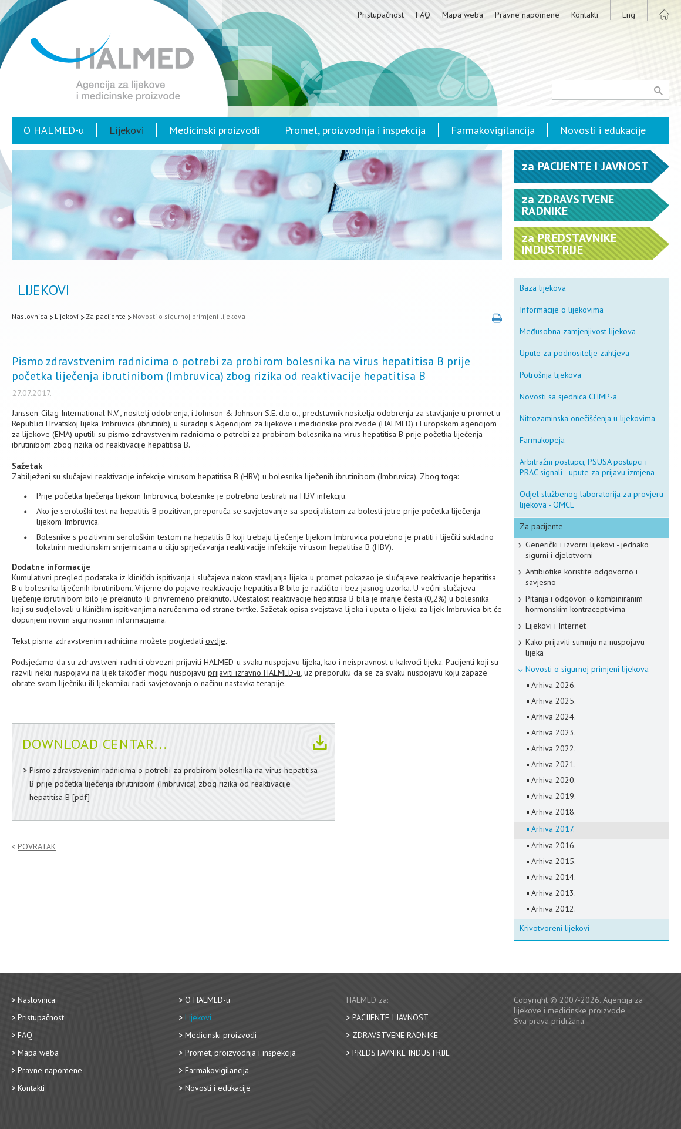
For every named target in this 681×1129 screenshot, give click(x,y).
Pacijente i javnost (390, 1017)
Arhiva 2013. (553, 893)
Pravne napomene (527, 14)
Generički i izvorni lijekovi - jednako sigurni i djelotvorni (587, 549)
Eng (628, 14)
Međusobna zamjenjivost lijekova (578, 331)
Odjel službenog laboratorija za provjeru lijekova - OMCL (591, 499)
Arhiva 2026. (553, 685)
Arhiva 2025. (553, 700)
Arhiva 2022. (553, 748)
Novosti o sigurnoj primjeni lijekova (189, 316)
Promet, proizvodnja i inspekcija (355, 130)
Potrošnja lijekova (550, 374)
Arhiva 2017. (553, 829)
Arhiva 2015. (553, 861)
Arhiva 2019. (553, 796)
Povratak (37, 847)
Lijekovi (126, 130)
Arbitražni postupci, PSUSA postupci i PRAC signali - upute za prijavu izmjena (587, 467)
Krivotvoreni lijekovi (554, 928)
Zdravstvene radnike (395, 1035)
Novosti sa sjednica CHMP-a (568, 396)
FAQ (423, 14)
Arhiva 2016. (553, 845)
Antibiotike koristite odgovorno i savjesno (581, 576)
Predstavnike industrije (401, 1052)
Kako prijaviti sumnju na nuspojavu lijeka (585, 647)
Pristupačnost (381, 14)
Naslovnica (30, 316)
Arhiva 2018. (553, 812)
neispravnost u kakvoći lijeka (392, 662)
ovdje (215, 641)
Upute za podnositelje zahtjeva (574, 353)
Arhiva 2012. (553, 908)
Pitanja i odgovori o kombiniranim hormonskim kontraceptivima (584, 603)
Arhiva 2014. (553, 877)
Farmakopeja (542, 440)
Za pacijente (106, 316)
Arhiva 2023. (553, 732)
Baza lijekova (543, 288)
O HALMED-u (53, 130)
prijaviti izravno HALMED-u (254, 672)
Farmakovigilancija (493, 130)
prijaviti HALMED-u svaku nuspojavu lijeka (248, 662)
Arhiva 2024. (553, 716)
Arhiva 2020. (553, 780)
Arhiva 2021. (553, 764)
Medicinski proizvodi (214, 130)
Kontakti (584, 14)
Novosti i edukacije (603, 130)
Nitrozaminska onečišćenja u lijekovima (587, 418)
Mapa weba (462, 14)
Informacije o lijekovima (562, 309)
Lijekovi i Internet (555, 625)
